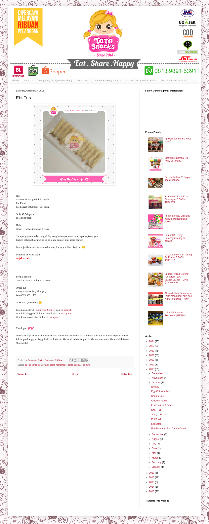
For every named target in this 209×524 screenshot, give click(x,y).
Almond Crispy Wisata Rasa (140, 80)
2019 (152, 364)
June (155, 448)
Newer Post (23, 374)
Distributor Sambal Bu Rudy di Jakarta (176, 159)
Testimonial (83, 80)
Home (15, 80)
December (158, 373)
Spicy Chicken (158, 414)
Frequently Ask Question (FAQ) (55, 80)
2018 (152, 369)
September (158, 434)
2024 (152, 341)
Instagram (66, 313)
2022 (152, 350)
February (157, 462)
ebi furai (86, 365)
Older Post (126, 374)
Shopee (51, 309)
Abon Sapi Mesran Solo (173, 80)
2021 (152, 355)
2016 (152, 477)
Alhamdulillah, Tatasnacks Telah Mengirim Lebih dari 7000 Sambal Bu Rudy (178, 296)
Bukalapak (66, 309)
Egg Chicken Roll (160, 391)
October (156, 382)
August (156, 439)
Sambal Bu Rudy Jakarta (107, 80)
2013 (152, 491)
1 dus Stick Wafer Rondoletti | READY (175, 314)
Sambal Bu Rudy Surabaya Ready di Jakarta (175, 238)
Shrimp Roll (157, 396)
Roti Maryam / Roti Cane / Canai (168, 428)
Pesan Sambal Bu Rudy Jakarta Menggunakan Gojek (177, 218)
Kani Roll (156, 410)
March (155, 457)
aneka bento (31, 365)
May (154, 453)
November (158, 378)
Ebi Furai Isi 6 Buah (161, 405)
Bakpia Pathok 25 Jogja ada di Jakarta (177, 178)
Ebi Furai (156, 419)
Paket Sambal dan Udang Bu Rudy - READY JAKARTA (178, 257)
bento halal (43, 365)
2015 (152, 482)
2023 (152, 346)
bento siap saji (74, 365)
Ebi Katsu (156, 424)
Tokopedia (40, 309)
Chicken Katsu (159, 400)
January (156, 467)
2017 (152, 472)
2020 (152, 359)
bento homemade (58, 365)
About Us (29, 80)
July (154, 443)
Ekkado (155, 386)
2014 (152, 486)
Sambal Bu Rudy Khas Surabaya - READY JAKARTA (177, 199)
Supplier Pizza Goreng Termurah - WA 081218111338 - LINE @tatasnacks (176, 278)
